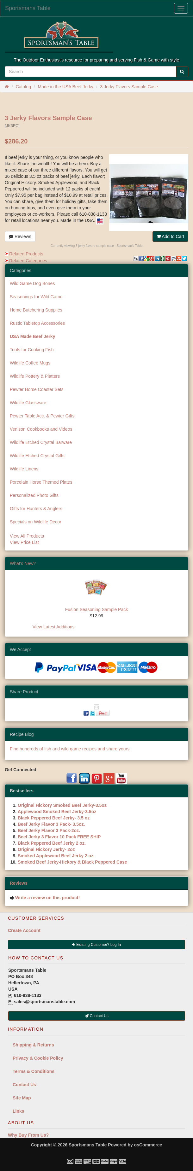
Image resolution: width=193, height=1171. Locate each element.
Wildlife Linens (24, 468)
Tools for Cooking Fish (32, 349)
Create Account (24, 930)
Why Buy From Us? (28, 1135)
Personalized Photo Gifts (34, 495)
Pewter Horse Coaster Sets (37, 389)
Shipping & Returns (33, 1044)
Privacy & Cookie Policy (38, 1058)
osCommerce (148, 1144)
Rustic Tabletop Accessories (37, 323)
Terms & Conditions (33, 1071)
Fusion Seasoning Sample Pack (96, 609)
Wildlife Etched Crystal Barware (41, 442)
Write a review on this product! (47, 897)
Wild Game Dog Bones (32, 283)
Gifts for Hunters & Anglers (36, 508)
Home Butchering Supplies (36, 309)
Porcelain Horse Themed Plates (41, 482)
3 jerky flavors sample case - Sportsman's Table (109, 246)
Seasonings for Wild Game (36, 296)
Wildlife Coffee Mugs (30, 362)
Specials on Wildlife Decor (35, 521)
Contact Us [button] (97, 1016)
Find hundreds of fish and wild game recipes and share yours (69, 748)
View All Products (27, 536)
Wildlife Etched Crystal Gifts (37, 455)
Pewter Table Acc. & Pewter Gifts (42, 415)
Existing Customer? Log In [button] (96, 944)
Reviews (20, 236)
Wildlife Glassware (28, 402)
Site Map (22, 1097)
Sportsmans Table (28, 8)
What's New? (23, 563)
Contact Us (24, 1084)
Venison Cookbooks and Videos (41, 429)
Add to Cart (170, 236)
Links (18, 1111)
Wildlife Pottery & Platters (35, 376)
